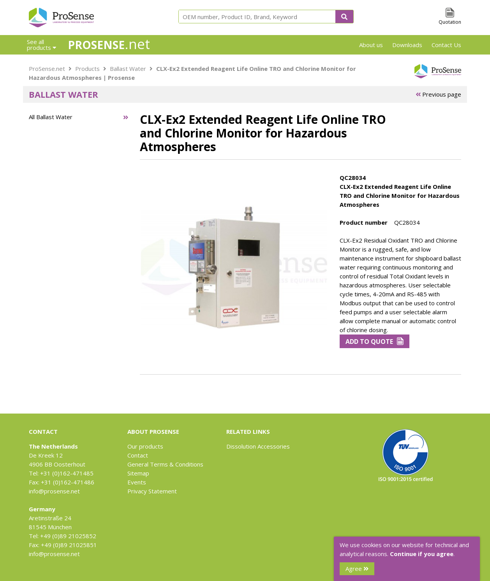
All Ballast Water (50, 117)
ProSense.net (47, 68)
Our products (145, 446)
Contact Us (446, 45)
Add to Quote (374, 341)
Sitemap (138, 473)
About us (371, 45)
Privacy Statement (152, 491)
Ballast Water (128, 68)
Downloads (407, 45)
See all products (41, 44)
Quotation (450, 22)
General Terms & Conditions (165, 464)
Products (87, 68)
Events (136, 482)
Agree (356, 568)
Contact (137, 455)
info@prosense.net (54, 491)
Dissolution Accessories (258, 446)
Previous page (438, 94)
